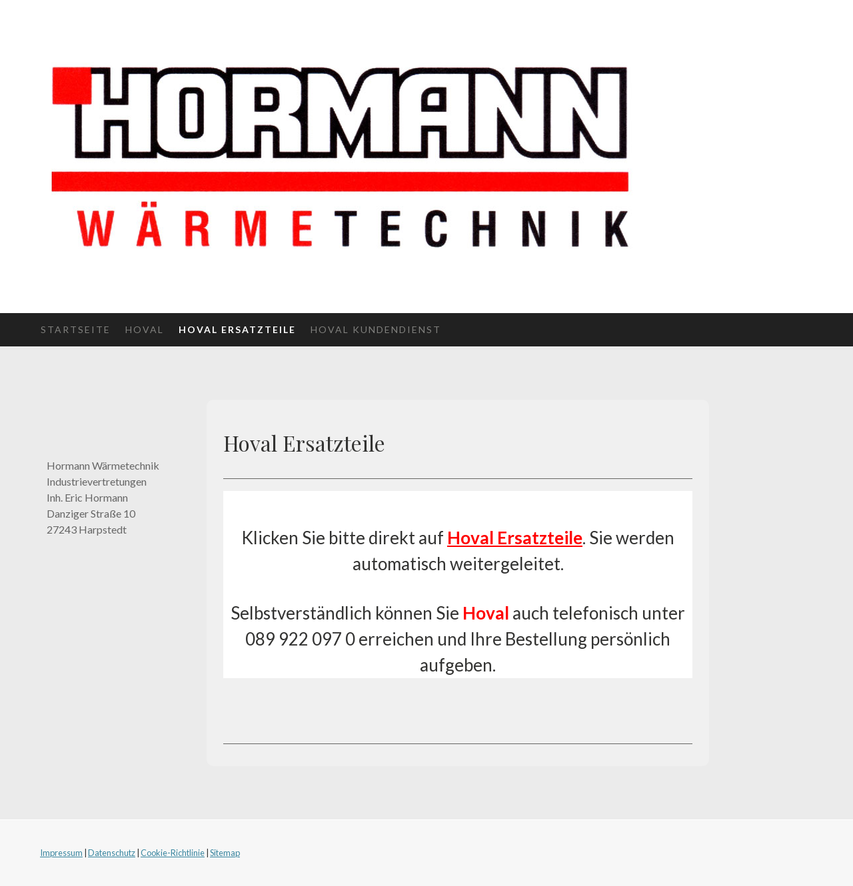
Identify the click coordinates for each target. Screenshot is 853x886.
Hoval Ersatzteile (237, 329)
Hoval (144, 329)
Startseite (76, 329)
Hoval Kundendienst (376, 329)
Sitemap (225, 852)
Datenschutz (111, 852)
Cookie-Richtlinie (173, 852)
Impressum (61, 852)
